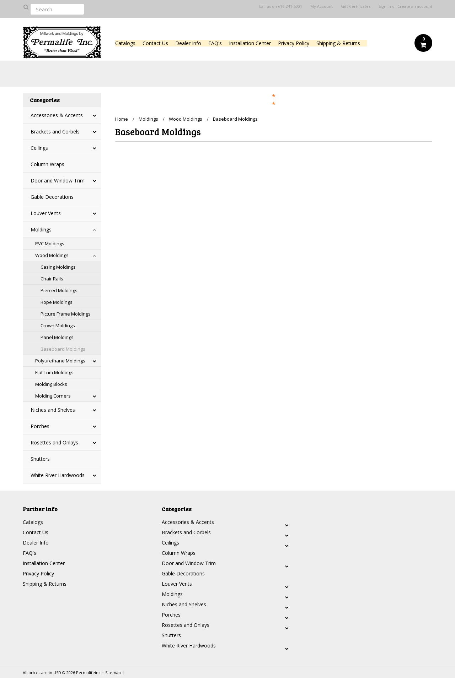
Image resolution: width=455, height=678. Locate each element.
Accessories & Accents (57, 115)
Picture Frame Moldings (66, 314)
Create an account (414, 6)
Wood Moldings (52, 255)
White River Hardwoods (58, 475)
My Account (321, 6)
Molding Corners (53, 396)
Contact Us (155, 43)
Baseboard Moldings (63, 349)
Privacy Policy (293, 43)
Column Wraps (47, 164)
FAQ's (215, 43)
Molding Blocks (51, 384)
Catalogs (125, 43)
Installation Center (250, 43)
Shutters (40, 458)
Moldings (41, 229)
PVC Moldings (49, 243)
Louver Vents (46, 213)
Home (121, 119)
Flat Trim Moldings (54, 372)
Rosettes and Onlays (54, 442)
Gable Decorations (52, 196)
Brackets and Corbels (55, 131)
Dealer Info (188, 43)
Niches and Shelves (53, 409)
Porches (40, 426)
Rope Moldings (57, 302)
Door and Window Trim (58, 180)
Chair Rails (52, 278)
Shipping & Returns (338, 43)
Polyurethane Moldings (60, 360)
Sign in (385, 6)
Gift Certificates (355, 6)
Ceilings (39, 147)
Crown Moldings (58, 325)
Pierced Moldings (59, 290)
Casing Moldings (58, 267)
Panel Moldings (57, 337)
